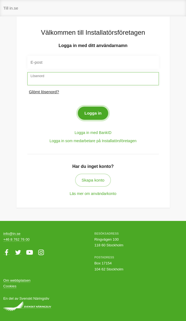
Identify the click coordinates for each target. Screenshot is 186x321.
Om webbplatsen (16, 280)
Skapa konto (93, 180)
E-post (36, 62)
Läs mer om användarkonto (93, 193)
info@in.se (12, 234)
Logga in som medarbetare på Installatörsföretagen (93, 141)
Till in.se (10, 8)
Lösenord (37, 76)
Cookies (9, 286)
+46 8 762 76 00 (16, 239)
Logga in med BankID (93, 132)
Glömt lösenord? (44, 91)
